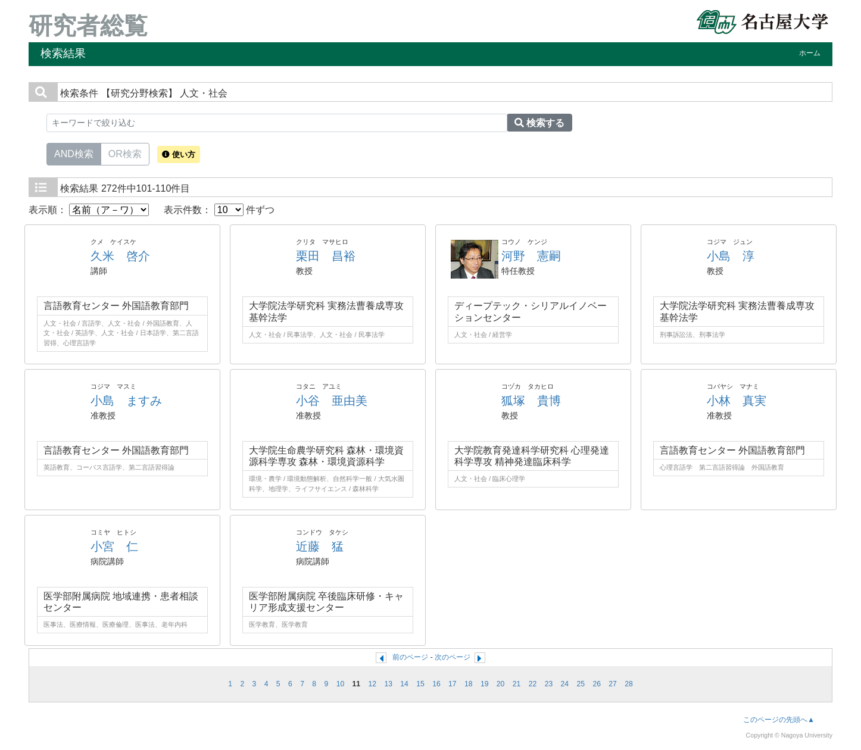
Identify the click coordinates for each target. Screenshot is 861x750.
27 (613, 684)
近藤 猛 (320, 546)
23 (549, 684)
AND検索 (73, 153)
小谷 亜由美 (331, 400)
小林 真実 (736, 400)
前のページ (410, 657)
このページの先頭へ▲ (779, 719)
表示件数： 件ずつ (219, 210)
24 (565, 684)
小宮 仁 (114, 546)
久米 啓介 (120, 255)
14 (404, 684)
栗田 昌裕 (325, 255)
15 (420, 684)
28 (629, 684)
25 (580, 684)
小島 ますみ (126, 400)
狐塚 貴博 (531, 400)
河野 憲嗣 (531, 255)
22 (533, 684)
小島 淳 (730, 255)
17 (452, 684)
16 (436, 684)
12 (372, 684)
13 (388, 684)
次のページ (452, 657)
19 (485, 684)
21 (517, 684)
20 (501, 684)
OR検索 (125, 153)
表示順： (89, 210)
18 (468, 684)
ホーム (810, 53)
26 (596, 684)
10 (340, 684)
